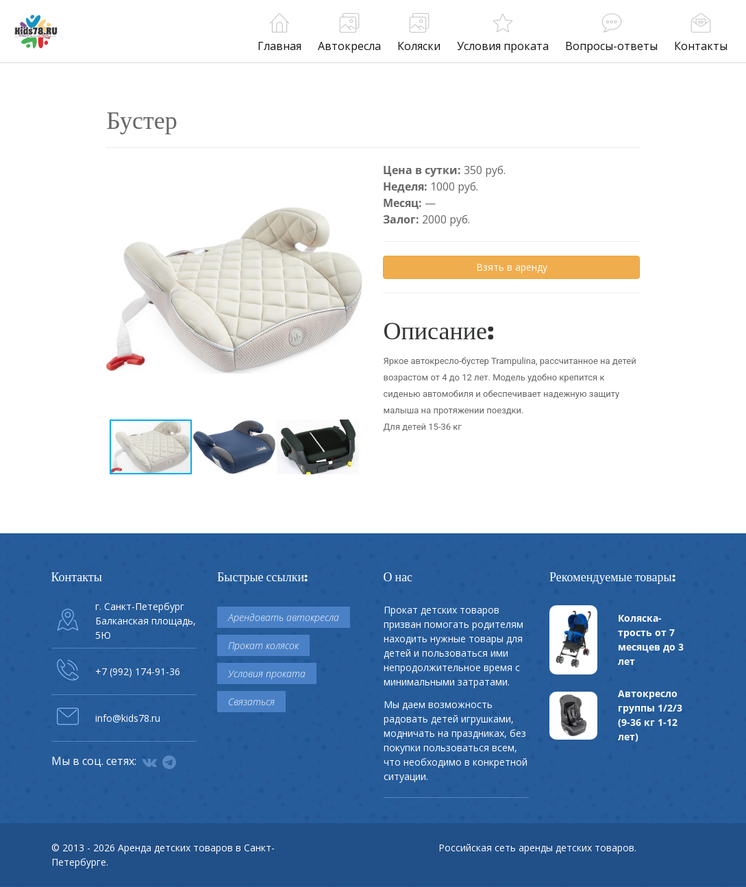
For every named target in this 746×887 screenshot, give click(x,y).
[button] (350, 174)
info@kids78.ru (127, 718)
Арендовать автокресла (283, 617)
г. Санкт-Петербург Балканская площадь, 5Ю (145, 621)
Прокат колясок (263, 645)
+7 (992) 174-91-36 (137, 671)
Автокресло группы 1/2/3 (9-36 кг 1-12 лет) (650, 715)
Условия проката (267, 673)
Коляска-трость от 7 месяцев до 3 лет (651, 639)
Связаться (251, 701)
